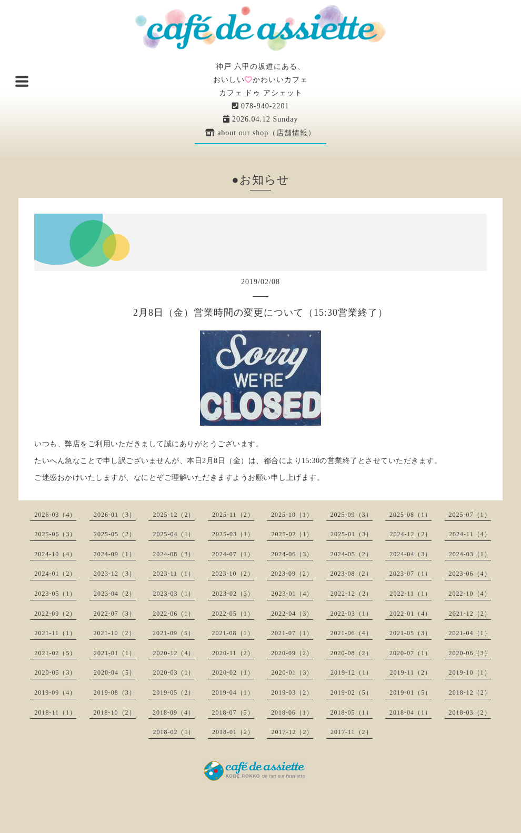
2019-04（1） (233, 692)
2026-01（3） (115, 514)
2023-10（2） (233, 573)
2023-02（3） (233, 593)
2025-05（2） (115, 534)
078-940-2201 (260, 106)
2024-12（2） (410, 534)
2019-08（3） (115, 692)
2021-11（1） (55, 633)
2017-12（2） (292, 732)
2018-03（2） (470, 712)
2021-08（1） (233, 633)
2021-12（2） (470, 613)
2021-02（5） (55, 653)
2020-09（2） (292, 653)
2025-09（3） (351, 514)
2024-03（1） (470, 554)
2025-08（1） (410, 514)
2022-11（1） (410, 593)
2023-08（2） (351, 573)
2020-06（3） (470, 653)
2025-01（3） (351, 534)
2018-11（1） (55, 712)
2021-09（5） (174, 633)
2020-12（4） (174, 653)
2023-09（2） (292, 573)
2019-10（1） (470, 672)
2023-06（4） (470, 573)
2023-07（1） (410, 573)
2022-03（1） (351, 613)
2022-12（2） (351, 593)
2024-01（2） (55, 573)
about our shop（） (260, 133)
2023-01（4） (292, 593)
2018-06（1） (292, 712)
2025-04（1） (174, 534)
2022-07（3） (115, 613)
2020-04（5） (115, 672)
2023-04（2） (115, 593)
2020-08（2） (351, 653)
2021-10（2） (115, 633)
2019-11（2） (410, 672)
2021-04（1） (470, 633)
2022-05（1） (233, 613)
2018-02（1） (174, 732)
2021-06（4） (351, 633)
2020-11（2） (233, 653)
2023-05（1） (55, 593)
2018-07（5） (233, 712)
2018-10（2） (115, 712)
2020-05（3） (55, 672)
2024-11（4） (470, 534)
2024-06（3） (292, 554)
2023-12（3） (115, 573)
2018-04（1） (410, 712)
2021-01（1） (115, 653)
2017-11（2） (351, 732)
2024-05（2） (351, 554)
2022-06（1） (174, 613)
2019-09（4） (55, 692)
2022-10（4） (470, 593)
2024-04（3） (410, 554)
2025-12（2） (174, 514)
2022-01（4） (410, 613)
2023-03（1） (174, 593)
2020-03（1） (174, 672)
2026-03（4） (55, 514)
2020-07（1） (410, 653)
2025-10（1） (292, 514)
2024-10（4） (55, 554)
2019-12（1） (351, 672)
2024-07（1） (233, 554)
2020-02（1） (233, 672)
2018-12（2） (470, 692)
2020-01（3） (292, 672)
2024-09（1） (115, 554)
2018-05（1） (351, 712)
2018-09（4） (174, 712)
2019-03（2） (292, 692)
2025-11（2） (233, 514)
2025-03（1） (233, 534)
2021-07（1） (292, 633)
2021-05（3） (410, 633)
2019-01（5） (410, 692)
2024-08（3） (174, 554)
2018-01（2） (233, 732)
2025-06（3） (55, 534)
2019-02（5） (351, 692)
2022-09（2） (55, 613)
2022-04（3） (292, 613)
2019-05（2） (174, 692)
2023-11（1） (174, 573)
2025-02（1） (292, 534)
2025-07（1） (470, 514)
